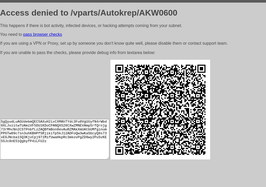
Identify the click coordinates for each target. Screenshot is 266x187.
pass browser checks (42, 34)
